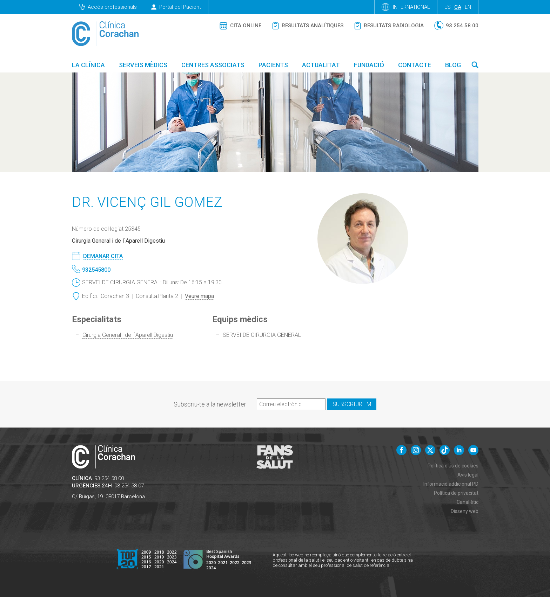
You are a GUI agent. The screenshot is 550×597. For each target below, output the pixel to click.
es (447, 7)
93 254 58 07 (129, 486)
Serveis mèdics (143, 65)
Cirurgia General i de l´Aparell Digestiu (127, 335)
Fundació (369, 65)
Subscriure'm (352, 404)
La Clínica (88, 65)
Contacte (414, 65)
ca (457, 7)
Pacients (273, 65)
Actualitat (321, 65)
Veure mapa (199, 296)
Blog (453, 65)
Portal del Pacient (176, 7)
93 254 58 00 (109, 478)
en (468, 7)
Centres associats (212, 65)
